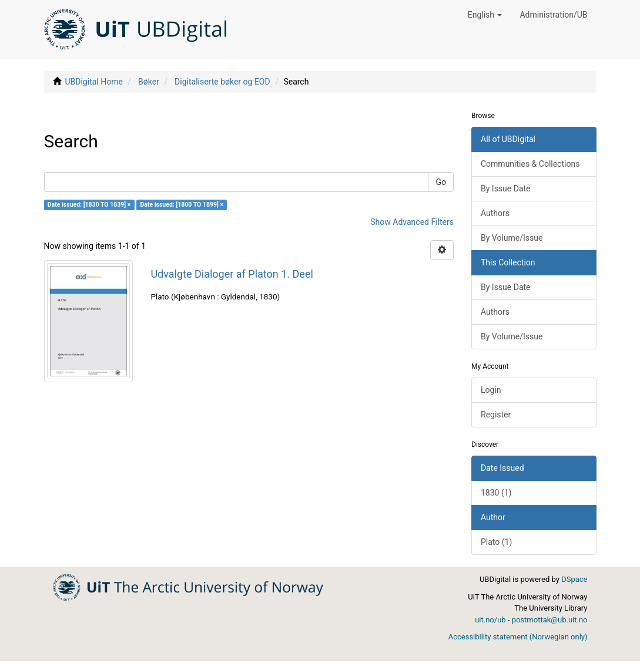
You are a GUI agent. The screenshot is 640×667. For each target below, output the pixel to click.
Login (491, 390)
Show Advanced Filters (412, 222)
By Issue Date (506, 188)
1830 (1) (496, 492)
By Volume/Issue (511, 237)
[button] (485, 14)
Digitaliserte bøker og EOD (222, 81)
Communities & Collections (530, 164)
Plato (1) (496, 542)
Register (496, 414)
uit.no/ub (490, 619)
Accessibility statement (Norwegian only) (518, 636)
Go (440, 182)
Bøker (148, 81)
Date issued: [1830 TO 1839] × (89, 204)
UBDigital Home (93, 81)
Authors (495, 213)
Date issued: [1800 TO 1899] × (181, 204)
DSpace (574, 579)
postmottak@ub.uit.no (550, 619)
